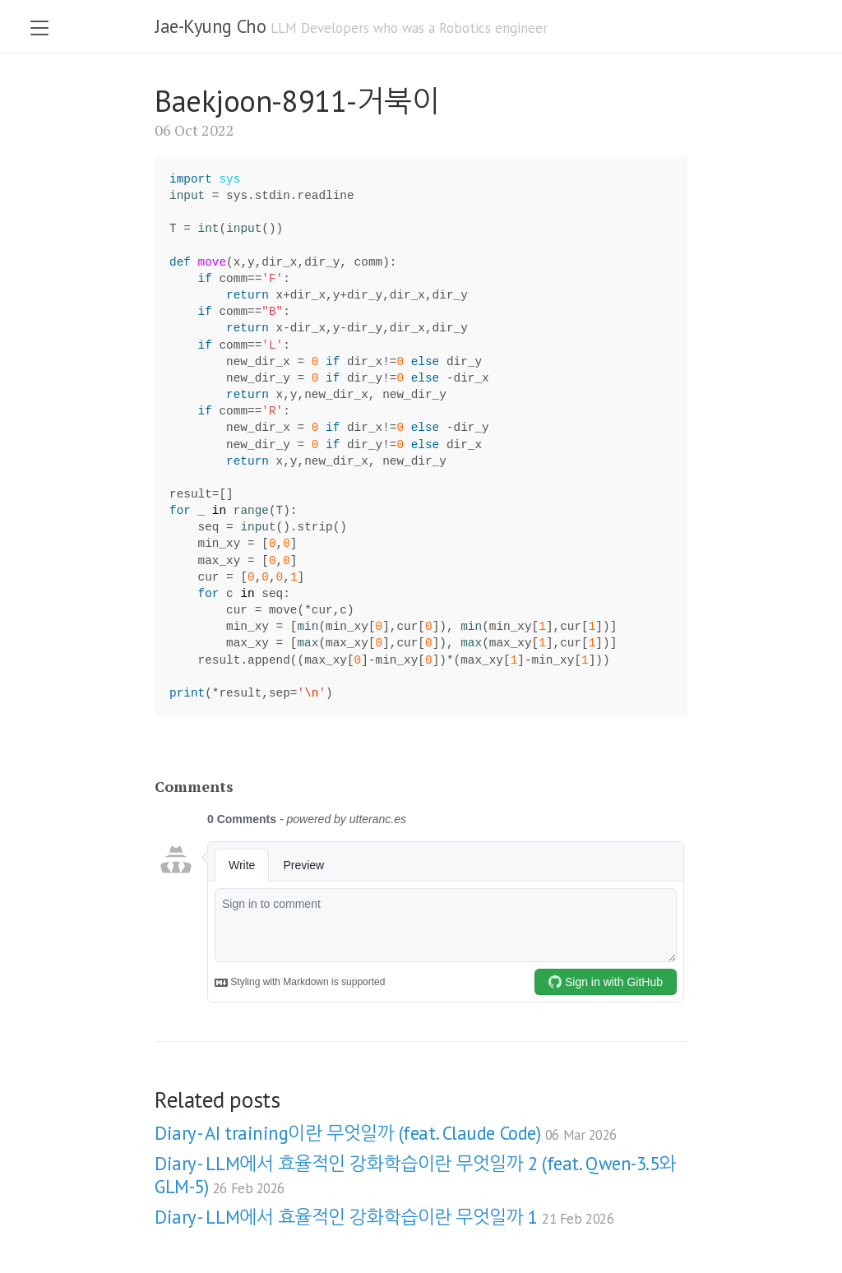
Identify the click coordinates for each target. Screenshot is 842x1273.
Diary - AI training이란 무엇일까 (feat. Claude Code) (386, 1133)
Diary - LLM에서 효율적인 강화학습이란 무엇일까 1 (384, 1217)
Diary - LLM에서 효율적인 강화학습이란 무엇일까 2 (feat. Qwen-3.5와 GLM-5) (415, 1174)
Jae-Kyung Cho (210, 26)
